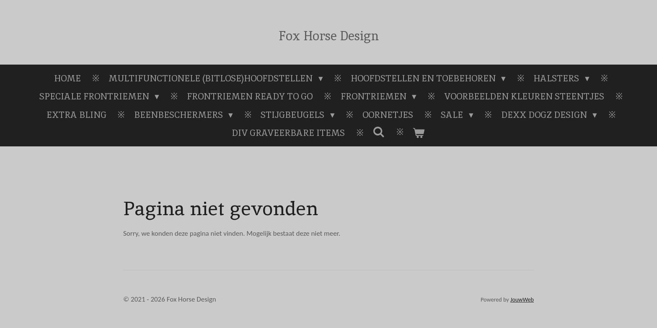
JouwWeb (522, 299)
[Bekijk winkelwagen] (419, 133)
